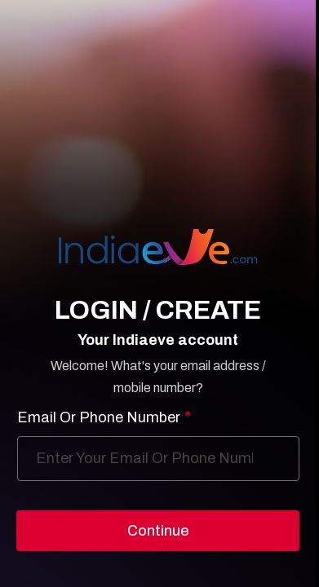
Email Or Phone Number (104, 417)
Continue (158, 531)
